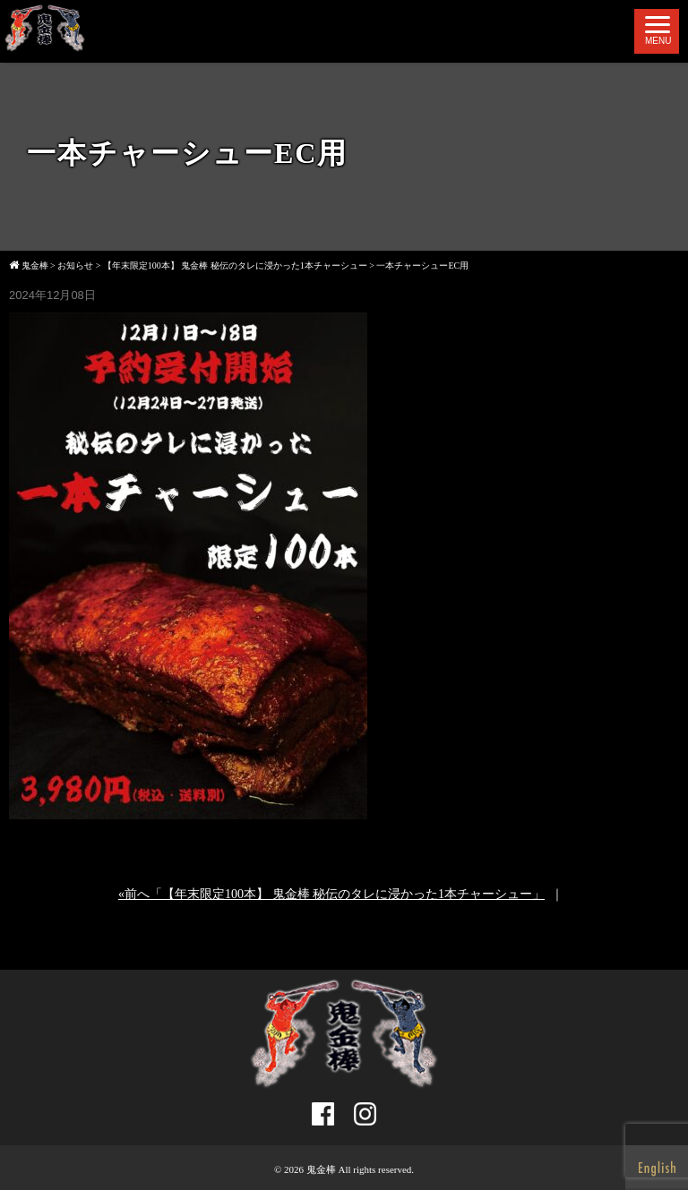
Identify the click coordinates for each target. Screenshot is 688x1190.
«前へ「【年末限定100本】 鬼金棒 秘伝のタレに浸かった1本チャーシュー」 (331, 894)
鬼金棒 (321, 1169)
